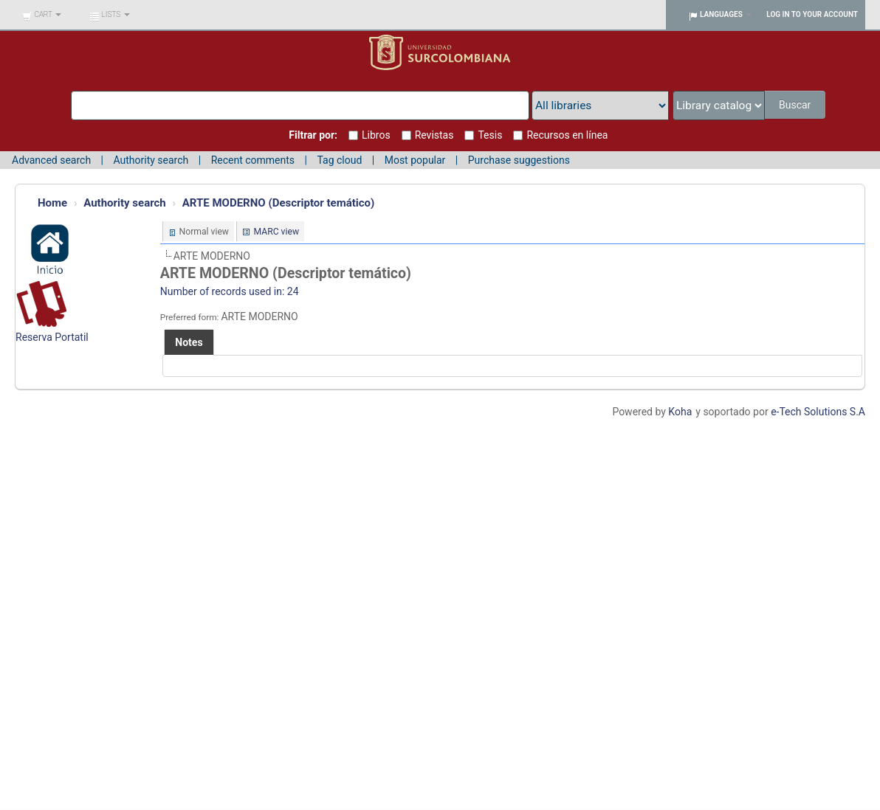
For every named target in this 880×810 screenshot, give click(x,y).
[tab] (188, 342)
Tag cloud (339, 160)
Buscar (795, 105)
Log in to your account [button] (812, 14)
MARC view (276, 231)
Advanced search (51, 160)
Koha (680, 412)
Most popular (415, 160)
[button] (42, 15)
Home (52, 203)
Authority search (150, 160)
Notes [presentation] (188, 342)
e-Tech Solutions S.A (818, 412)
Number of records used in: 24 (229, 291)
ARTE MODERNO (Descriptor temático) (278, 203)
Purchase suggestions (519, 160)
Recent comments (253, 160)
